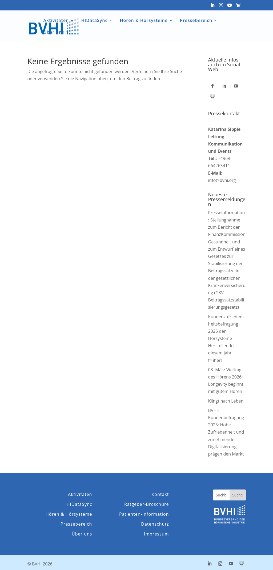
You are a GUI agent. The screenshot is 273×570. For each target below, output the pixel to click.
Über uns (53, 32)
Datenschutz (155, 524)
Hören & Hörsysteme (144, 20)
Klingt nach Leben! (226, 401)
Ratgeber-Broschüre (146, 504)
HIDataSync (94, 20)
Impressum (156, 534)
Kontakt (160, 494)
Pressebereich (196, 20)
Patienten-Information (144, 514)
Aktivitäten (56, 20)
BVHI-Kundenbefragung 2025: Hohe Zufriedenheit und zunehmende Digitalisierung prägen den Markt (226, 432)
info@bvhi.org (222, 180)
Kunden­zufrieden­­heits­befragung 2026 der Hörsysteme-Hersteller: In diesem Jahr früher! (226, 338)
